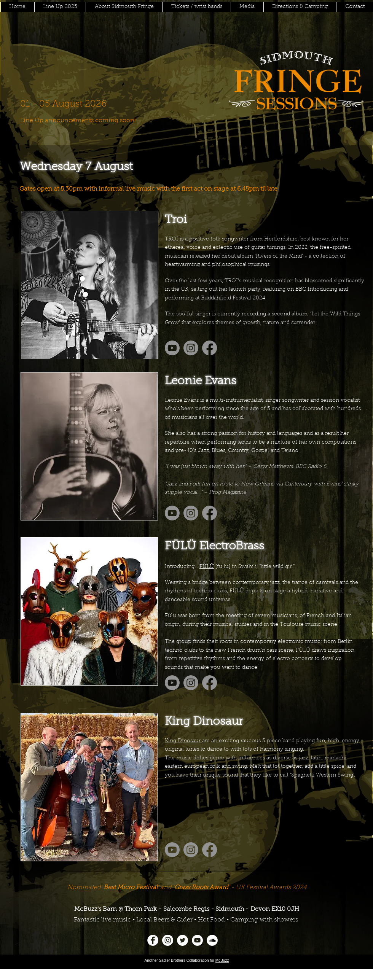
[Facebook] (152, 940)
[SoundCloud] (212, 940)
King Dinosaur (183, 741)
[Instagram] (167, 940)
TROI (171, 239)
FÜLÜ (206, 567)
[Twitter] (182, 940)
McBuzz (222, 960)
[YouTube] (197, 940)
